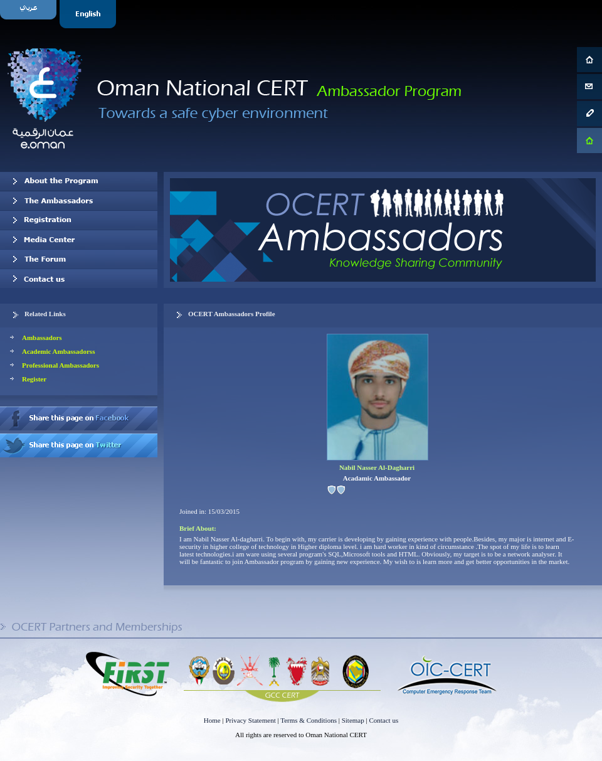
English (89, 14)
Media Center (78, 239)
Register (34, 379)
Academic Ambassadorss (58, 351)
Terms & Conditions (308, 720)
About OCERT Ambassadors (78, 181)
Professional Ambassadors (60, 365)
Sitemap (353, 720)
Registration (78, 220)
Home (212, 720)
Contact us (78, 278)
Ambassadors (42, 337)
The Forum (78, 259)
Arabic (30, 14)
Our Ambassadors (78, 200)
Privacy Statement (250, 720)
